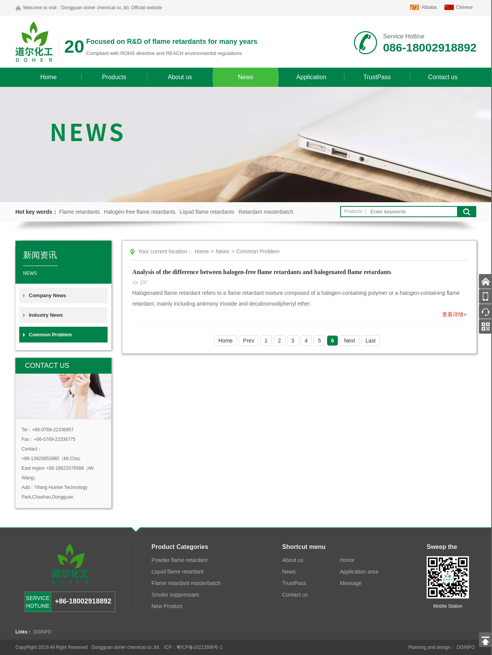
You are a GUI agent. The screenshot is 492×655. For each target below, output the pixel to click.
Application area (359, 572)
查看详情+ (454, 314)
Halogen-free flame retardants (139, 212)
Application (311, 77)
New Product (166, 606)
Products (114, 77)
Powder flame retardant (179, 560)
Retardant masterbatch (266, 212)
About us (180, 77)
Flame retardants (79, 212)
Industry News (46, 315)
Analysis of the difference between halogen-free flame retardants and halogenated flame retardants (261, 272)
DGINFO (42, 632)
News (245, 77)
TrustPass (377, 77)
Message (351, 583)
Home (48, 77)
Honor (347, 560)
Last (371, 340)
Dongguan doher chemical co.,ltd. (95, 7)
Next (349, 340)
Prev (248, 340)
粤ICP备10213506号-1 (199, 647)
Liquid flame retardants (207, 212)
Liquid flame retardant (177, 572)
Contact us (442, 77)
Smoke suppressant (175, 595)
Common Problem (50, 334)
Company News (47, 295)
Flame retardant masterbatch (186, 583)
